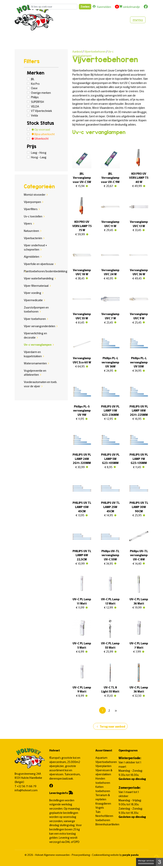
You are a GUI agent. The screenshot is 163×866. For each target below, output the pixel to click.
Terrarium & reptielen (102, 797)
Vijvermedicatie (33, 300)
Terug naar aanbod (110, 726)
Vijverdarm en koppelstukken (33, 354)
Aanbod (77, 51)
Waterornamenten (35, 363)
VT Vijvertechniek (41, 111)
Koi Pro (35, 83)
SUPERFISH (37, 102)
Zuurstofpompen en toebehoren (36, 309)
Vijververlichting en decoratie (35, 335)
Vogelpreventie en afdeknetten (35, 372)
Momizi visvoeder (34, 194)
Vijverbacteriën (33, 238)
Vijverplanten (103, 766)
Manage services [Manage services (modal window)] (146, 861)
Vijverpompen (32, 202)
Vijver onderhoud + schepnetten (35, 247)
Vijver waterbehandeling (38, 278)
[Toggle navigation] (137, 20)
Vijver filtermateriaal (36, 285)
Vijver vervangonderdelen (39, 326)
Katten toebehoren (102, 789)
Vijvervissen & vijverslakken (103, 772)
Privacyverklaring (81, 855)
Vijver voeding (32, 293)
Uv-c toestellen (33, 216)
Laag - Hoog (38, 152)
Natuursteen (31, 231)
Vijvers (28, 223)
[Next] (115, 710)
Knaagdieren (103, 803)
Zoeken (85, 6)
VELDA (35, 106)
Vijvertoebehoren (95, 51)
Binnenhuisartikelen (107, 824)
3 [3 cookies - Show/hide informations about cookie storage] (159, 862)
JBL (32, 79)
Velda (34, 115)
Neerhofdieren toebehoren (104, 818)
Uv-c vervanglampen (38, 344)
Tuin (97, 812)
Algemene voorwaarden (57, 855)
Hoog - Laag (38, 157)
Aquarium (101, 757)
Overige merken (41, 93)
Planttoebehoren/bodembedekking (45, 271)
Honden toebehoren (102, 780)
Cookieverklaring (101, 855)
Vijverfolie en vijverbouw (38, 264)
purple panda (130, 855)
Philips (35, 97)
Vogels (99, 807)
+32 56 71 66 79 (26, 786)
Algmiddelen (31, 256)
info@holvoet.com (26, 790)
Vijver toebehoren (35, 319)
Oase (34, 88)
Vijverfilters (31, 209)
